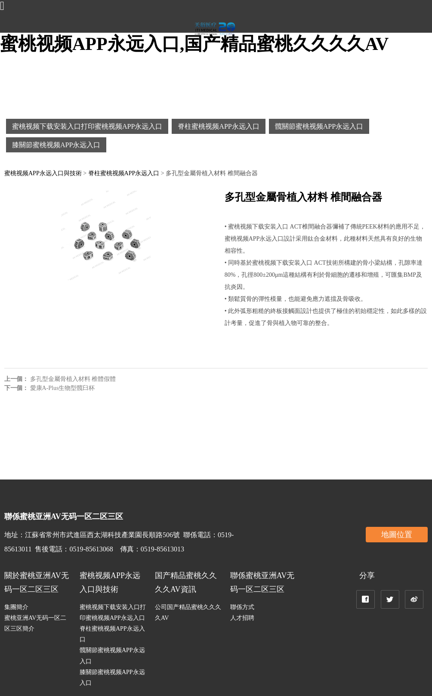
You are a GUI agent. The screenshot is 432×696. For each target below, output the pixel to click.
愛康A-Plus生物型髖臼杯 (62, 388)
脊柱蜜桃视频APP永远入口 (218, 126)
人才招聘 (242, 618)
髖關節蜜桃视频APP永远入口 (319, 126)
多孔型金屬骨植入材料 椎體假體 (73, 379)
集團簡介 (16, 607)
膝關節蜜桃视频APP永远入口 (56, 144)
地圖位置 (396, 534)
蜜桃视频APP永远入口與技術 (43, 173)
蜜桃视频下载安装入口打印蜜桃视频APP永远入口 (87, 126)
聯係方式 (242, 607)
